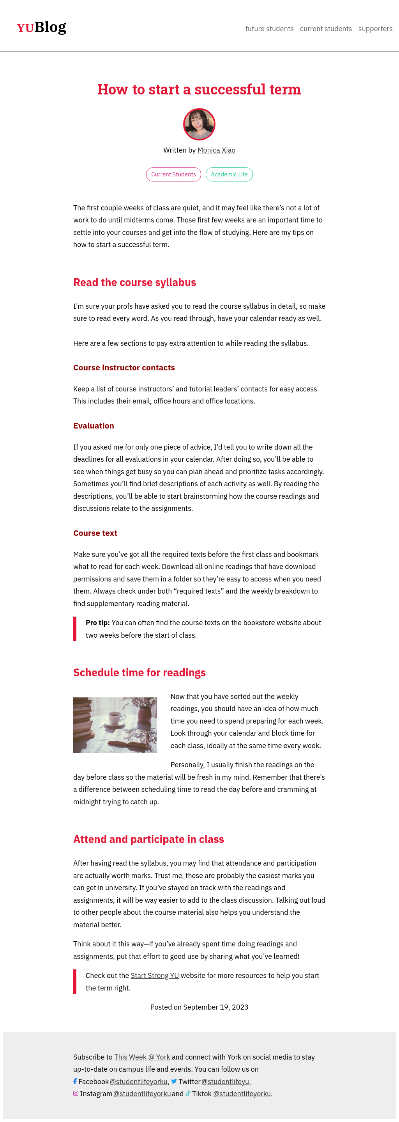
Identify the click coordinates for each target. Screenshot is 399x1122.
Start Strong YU (155, 975)
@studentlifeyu (225, 1081)
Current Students (326, 28)
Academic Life (229, 174)
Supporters (375, 28)
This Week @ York (142, 1057)
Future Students (269, 28)
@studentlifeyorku (139, 1081)
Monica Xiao (217, 150)
